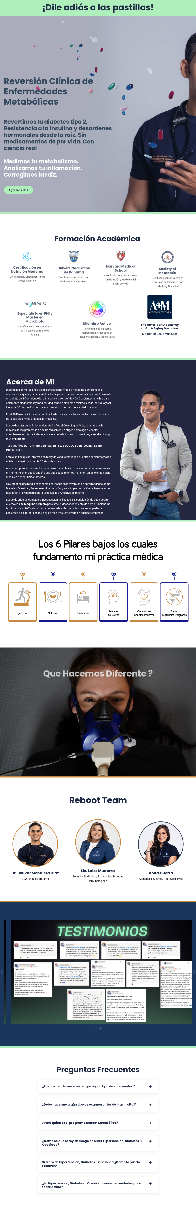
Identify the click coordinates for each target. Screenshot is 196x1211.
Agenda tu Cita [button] (18, 190)
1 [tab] (95, 1028)
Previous (1, 972)
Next (194, 972)
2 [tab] (100, 1028)
